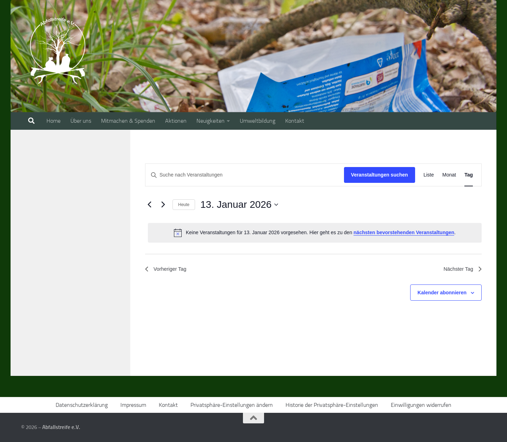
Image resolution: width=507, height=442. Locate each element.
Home (53, 120)
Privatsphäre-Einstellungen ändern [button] (231, 405)
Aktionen (176, 120)
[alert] (315, 233)
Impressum (133, 405)
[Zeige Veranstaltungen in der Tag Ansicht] (468, 175)
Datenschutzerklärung (82, 405)
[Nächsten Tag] (163, 204)
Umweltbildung (257, 120)
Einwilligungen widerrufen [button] (421, 405)
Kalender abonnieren (442, 294)
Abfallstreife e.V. (61, 427)
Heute (183, 204)
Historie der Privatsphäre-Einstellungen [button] (332, 405)
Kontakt (294, 120)
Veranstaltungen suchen (379, 175)
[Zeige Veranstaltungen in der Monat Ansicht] (449, 175)
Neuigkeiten (210, 120)
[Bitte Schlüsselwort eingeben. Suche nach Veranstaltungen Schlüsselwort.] (244, 175)
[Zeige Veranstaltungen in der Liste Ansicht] (429, 175)
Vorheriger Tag (167, 270)
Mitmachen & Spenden (128, 120)
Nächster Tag (461, 270)
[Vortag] (149, 204)
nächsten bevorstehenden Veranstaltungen (403, 232)
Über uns (80, 120)
